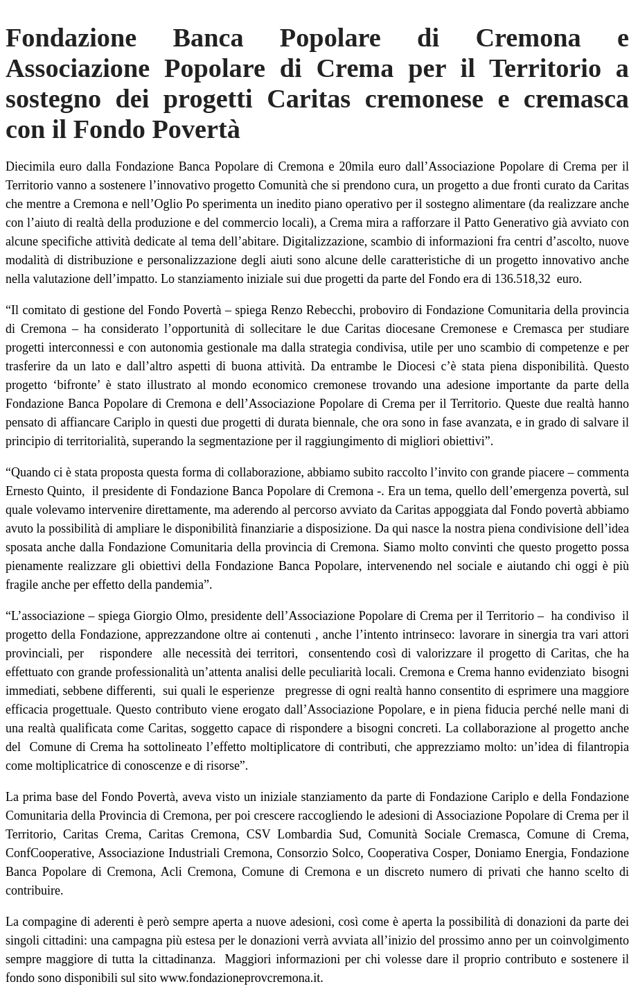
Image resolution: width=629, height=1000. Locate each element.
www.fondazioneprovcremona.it (238, 978)
